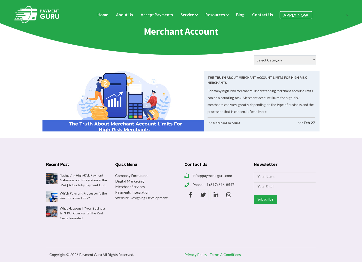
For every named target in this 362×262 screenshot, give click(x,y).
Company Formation (131, 175)
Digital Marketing (129, 181)
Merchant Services (130, 186)
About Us (124, 14)
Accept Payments (157, 14)
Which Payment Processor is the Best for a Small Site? (83, 195)
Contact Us (262, 14)
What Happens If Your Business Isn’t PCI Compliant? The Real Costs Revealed (83, 213)
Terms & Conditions (225, 254)
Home (102, 14)
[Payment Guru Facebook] (190, 194)
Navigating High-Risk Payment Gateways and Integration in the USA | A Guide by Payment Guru (83, 180)
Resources (215, 14)
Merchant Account (226, 123)
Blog (240, 14)
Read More (258, 112)
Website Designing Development (141, 197)
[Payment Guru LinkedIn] (215, 194)
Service (187, 14)
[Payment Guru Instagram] (228, 194)
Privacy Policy (195, 254)
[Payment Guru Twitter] (203, 194)
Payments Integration (132, 192)
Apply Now (296, 15)
